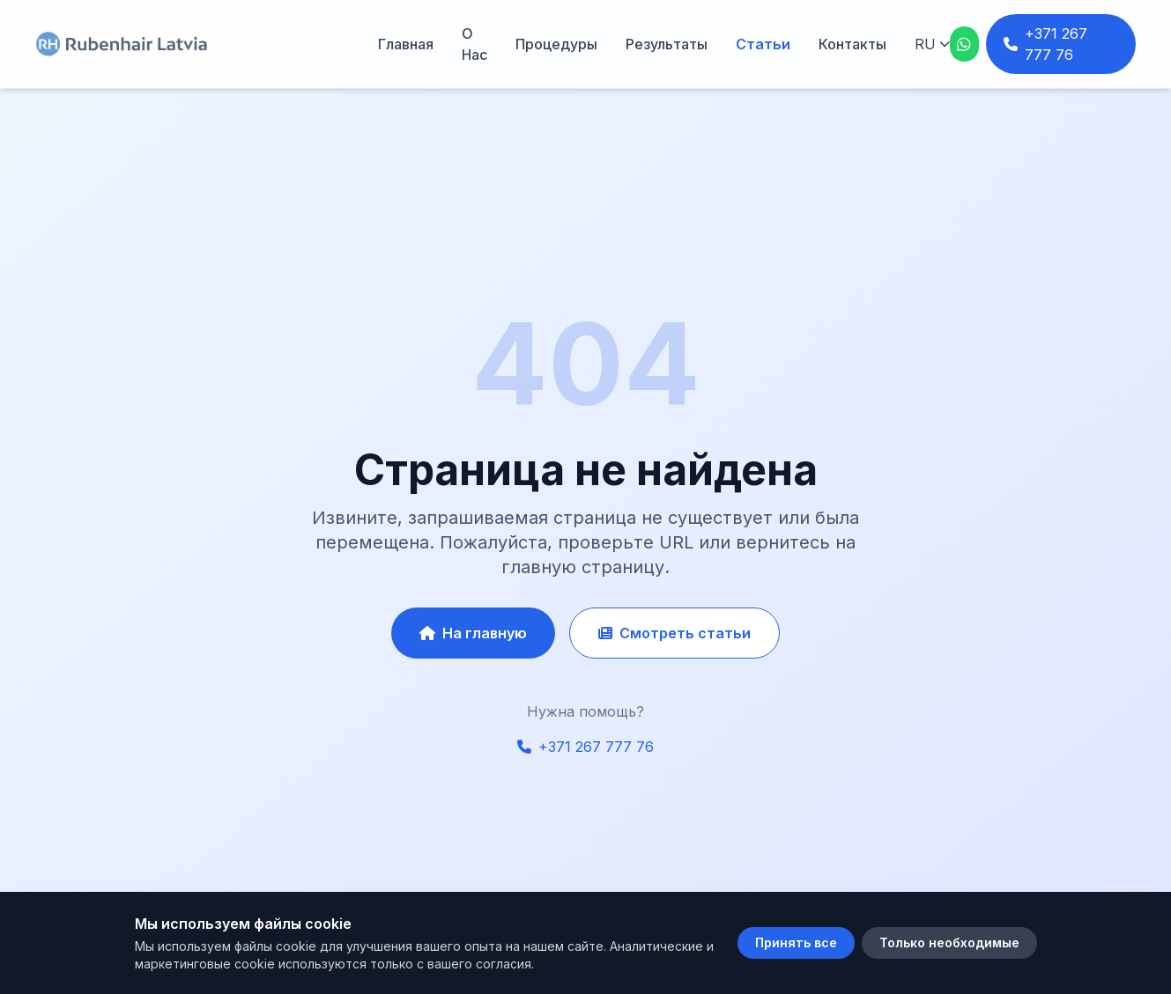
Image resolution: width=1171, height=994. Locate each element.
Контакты (852, 44)
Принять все (796, 942)
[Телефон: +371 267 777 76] (1061, 44)
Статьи (763, 44)
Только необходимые (949, 942)
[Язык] (932, 44)
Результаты (667, 44)
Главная (406, 44)
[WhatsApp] (964, 44)
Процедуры (556, 44)
